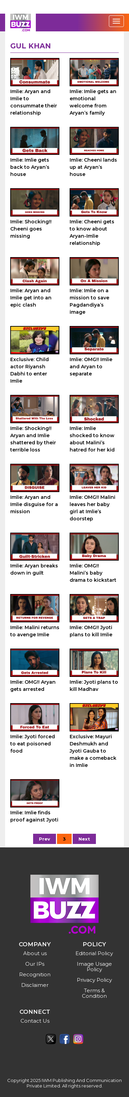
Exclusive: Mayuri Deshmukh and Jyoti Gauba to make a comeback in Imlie (93, 750)
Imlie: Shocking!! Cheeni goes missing (31, 229)
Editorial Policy (94, 953)
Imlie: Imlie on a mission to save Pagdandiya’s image (89, 301)
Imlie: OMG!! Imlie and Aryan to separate (91, 366)
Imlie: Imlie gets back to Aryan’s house (29, 167)
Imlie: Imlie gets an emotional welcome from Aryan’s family (93, 102)
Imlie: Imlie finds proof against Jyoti (34, 816)
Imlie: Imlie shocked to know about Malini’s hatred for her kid (92, 439)
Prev (44, 839)
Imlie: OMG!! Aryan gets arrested (33, 685)
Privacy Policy (94, 980)
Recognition (35, 974)
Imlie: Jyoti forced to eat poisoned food (32, 743)
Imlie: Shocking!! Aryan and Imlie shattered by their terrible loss (33, 439)
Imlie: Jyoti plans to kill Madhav (94, 685)
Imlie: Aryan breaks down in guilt (34, 569)
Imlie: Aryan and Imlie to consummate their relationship (33, 102)
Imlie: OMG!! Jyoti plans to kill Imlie (91, 631)
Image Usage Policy (94, 967)
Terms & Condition (94, 993)
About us (35, 953)
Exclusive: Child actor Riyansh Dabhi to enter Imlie (29, 370)
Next (84, 839)
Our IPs (34, 964)
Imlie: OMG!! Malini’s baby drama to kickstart (93, 573)
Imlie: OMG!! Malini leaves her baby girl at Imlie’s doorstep (92, 508)
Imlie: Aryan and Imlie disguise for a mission (34, 504)
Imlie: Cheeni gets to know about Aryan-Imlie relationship (92, 232)
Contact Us (34, 1021)
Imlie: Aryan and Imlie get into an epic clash (31, 297)
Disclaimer (34, 985)
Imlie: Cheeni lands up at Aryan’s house (93, 167)
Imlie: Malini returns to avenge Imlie (34, 631)
